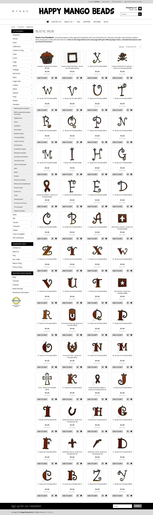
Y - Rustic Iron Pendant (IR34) (72, 259)
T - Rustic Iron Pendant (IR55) (122, 98)
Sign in (126, 1)
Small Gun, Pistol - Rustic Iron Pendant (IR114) (97, 453)
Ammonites (18, 130)
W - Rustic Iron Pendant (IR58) (47, 98)
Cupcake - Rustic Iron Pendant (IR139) (47, 67)
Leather (15, 85)
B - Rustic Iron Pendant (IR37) (72, 227)
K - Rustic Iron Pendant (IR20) (72, 388)
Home (13, 27)
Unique (15, 230)
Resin (15, 215)
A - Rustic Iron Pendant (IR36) (97, 227)
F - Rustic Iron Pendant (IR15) (47, 452)
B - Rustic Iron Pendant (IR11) (72, 484)
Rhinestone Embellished (22, 184)
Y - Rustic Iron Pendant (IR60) (122, 484)
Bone (15, 43)
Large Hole (17, 81)
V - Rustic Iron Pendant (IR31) (47, 291)
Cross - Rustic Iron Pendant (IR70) (47, 389)
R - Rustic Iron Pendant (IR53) (47, 131)
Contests (15, 285)
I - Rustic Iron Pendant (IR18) (47, 420)
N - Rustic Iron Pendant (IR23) (97, 355)
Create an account (136, 1)
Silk (14, 218)
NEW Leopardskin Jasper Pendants (22, 113)
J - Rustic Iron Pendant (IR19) (122, 388)
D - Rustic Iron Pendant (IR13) (122, 452)
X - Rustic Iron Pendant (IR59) (97, 66)
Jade (15, 168)
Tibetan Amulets (19, 211)
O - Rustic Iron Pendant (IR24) (47, 355)
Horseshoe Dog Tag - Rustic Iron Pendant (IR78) (72, 324)
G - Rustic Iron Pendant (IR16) (122, 420)
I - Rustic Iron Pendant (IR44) (72, 163)
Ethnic (15, 66)
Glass (15, 77)
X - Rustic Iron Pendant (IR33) (97, 259)
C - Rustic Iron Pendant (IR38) (47, 227)
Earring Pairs (18, 145)
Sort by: (121, 47)
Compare (93, 1)
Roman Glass (18, 188)
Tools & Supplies (19, 234)
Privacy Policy (17, 267)
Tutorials (15, 281)
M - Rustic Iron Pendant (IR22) (122, 355)
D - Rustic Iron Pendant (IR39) (122, 195)
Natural (15, 93)
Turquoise (16, 226)
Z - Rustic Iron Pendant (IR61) (97, 484)
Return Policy (17, 263)
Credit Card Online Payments (16, 306)
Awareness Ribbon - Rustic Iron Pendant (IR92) (47, 196)
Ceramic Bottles (19, 137)
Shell (15, 195)
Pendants (21, 27)
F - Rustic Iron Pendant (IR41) (72, 195)
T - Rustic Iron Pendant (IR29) (97, 291)
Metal (15, 89)
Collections (17, 46)
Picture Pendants (20, 180)
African (15, 39)
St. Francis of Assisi (20, 203)
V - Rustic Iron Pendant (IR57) (72, 98)
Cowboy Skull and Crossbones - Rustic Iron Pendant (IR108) (122, 67)
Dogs (15, 62)
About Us (15, 252)
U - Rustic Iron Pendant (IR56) (97, 98)
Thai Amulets (18, 207)
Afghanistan (18, 118)
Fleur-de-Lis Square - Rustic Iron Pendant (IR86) (122, 228)
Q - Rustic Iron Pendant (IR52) (72, 131)
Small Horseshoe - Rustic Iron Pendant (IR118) (72, 421)
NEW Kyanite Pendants (21, 108)
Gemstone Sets (19, 161)
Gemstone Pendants (21, 157)
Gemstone (16, 73)
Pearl (14, 97)
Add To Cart (42, 78)
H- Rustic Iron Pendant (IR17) (97, 420)
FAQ (14, 255)
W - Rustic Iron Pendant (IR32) (122, 259)
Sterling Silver (18, 199)
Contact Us (16, 248)
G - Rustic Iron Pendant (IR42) (122, 163)
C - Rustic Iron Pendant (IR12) (47, 484)
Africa (16, 122)
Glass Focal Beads (20, 164)
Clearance (16, 35)
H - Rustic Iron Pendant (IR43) (97, 163)
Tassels (15, 222)
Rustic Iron (17, 191)
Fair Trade (16, 259)
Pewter (15, 100)
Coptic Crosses (19, 141)
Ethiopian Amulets (20, 153)
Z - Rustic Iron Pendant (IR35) (47, 259)
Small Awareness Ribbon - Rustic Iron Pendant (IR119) (97, 389)
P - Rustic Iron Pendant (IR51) (97, 131)
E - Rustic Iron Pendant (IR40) (97, 195)
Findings (16, 70)
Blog (14, 277)
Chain (15, 54)
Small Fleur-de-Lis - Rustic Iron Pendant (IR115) (72, 453)
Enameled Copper (20, 149)
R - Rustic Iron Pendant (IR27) (47, 323)
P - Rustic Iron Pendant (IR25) (122, 323)
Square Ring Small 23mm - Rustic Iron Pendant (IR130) (72, 67)
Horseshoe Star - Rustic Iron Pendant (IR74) (72, 356)
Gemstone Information (20, 292)
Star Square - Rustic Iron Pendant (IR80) (122, 292)
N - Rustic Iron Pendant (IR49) (122, 131)
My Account (105, 1)
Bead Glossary (17, 289)
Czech (15, 58)
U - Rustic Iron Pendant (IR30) (72, 291)
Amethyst (17, 126)
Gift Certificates (117, 1)
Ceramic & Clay (18, 50)
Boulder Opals (19, 133)
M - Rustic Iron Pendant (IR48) (47, 163)
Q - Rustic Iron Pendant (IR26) (97, 323)
